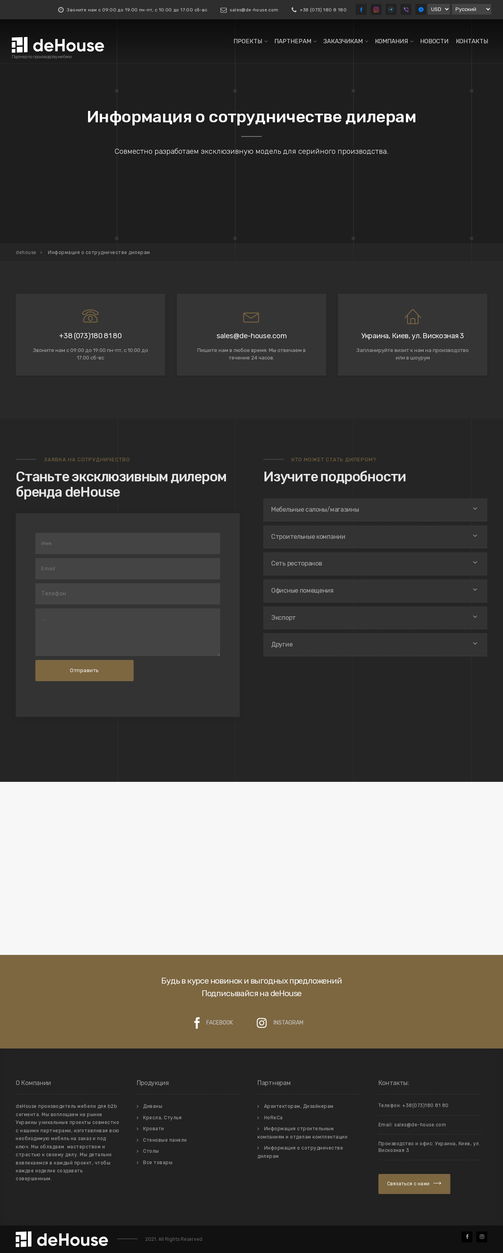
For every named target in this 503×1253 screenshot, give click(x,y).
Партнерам (292, 41)
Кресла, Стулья (162, 1117)
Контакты (472, 41)
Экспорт (283, 617)
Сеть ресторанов (296, 563)
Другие (281, 644)
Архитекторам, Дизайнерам (299, 1106)
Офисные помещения (302, 590)
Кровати (153, 1128)
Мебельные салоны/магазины (315, 509)
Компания (391, 41)
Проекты (247, 41)
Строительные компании (308, 536)
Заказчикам (343, 41)
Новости (434, 41)
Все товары (158, 1162)
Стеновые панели (165, 1140)
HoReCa (273, 1117)
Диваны (152, 1106)
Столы (151, 1151)
